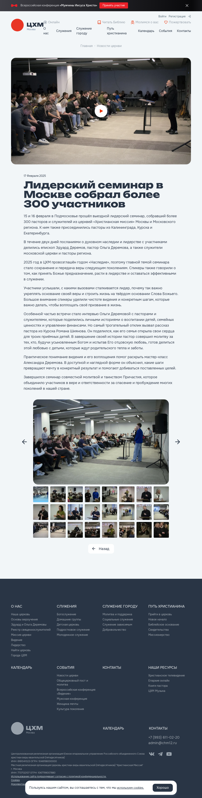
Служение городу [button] (84, 30)
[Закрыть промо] (187, 5)
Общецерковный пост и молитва (72, 682)
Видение (16, 639)
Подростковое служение (73, 629)
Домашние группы (69, 619)
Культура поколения (70, 708)
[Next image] (24, 441)
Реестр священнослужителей (30, 629)
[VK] (151, 753)
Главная (86, 46)
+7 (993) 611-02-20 (164, 736)
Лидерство (18, 644)
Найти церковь (21, 650)
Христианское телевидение (166, 674)
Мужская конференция (72, 698)
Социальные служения (118, 619)
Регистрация (177, 16)
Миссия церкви (21, 634)
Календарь (146, 31)
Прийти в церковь (160, 614)
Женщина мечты (67, 703)
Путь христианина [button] (117, 30)
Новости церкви (109, 46)
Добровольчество (114, 629)
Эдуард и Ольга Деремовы (29, 624)
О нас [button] (46, 30)
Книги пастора (158, 685)
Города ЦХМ (19, 655)
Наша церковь (20, 614)
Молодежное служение (72, 634)
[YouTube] (169, 753)
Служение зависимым (117, 624)
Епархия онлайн (158, 680)
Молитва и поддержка (117, 614)
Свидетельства (158, 629)
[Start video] (101, 111)
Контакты (184, 31)
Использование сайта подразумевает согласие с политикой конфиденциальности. (58, 775)
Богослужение (66, 614)
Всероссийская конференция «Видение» (76, 691)
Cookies (15, 779)
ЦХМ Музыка (156, 690)
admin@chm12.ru (162, 742)
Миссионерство (158, 634)
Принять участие (114, 5)
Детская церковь (68, 624)
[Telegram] (160, 753)
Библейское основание (163, 624)
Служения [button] (64, 31)
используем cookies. (132, 788)
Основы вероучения (24, 619)
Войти (162, 16)
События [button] (165, 31)
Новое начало (157, 619)
